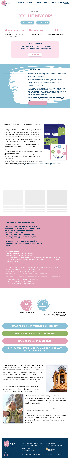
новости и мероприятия (37, 103)
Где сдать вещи (43, 22)
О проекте (21, 2)
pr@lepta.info (7, 452)
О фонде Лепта (63, 2)
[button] (35, 326)
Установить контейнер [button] (42, 2)
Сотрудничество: (8, 450)
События (53, 2)
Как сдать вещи (27, 22)
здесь (34, 391)
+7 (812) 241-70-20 (27, 448)
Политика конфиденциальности (31, 454)
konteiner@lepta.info (28, 450)
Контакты (66, 3)
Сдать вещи (29, 2)
